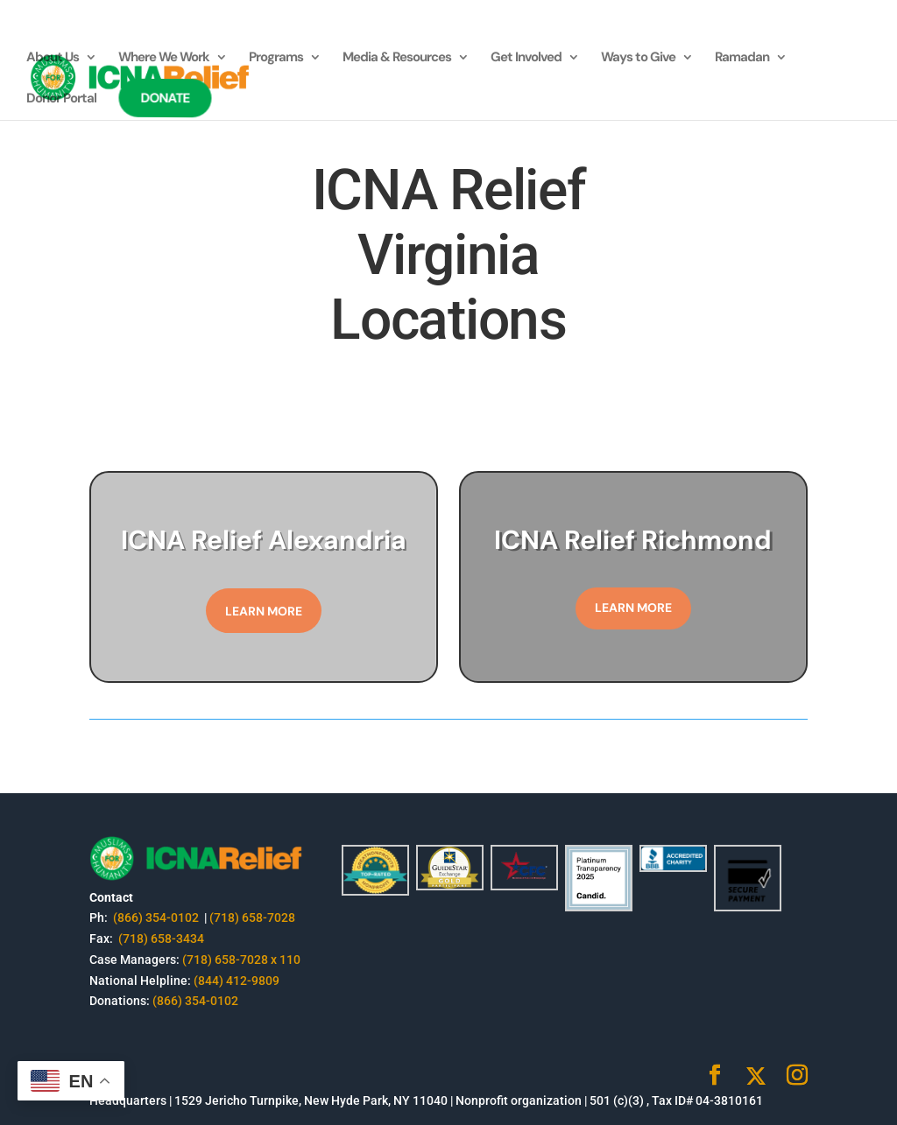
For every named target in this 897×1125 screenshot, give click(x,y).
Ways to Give (638, 58)
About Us (52, 58)
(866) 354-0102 (157, 918)
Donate (165, 98)
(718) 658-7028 (252, 918)
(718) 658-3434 (161, 939)
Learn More (263, 611)
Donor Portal (61, 99)
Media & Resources (397, 58)
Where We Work (163, 58)
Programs (276, 58)
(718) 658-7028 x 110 (241, 960)
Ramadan (742, 58)
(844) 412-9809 (236, 981)
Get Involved (526, 58)
